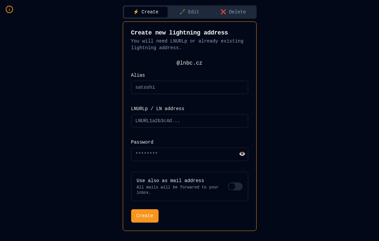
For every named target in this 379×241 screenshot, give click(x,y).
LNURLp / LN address (158, 108)
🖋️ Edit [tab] (189, 12)
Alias (138, 75)
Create (144, 216)
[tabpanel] (190, 126)
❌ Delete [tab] (233, 12)
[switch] (235, 186)
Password (142, 142)
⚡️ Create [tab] (146, 12)
